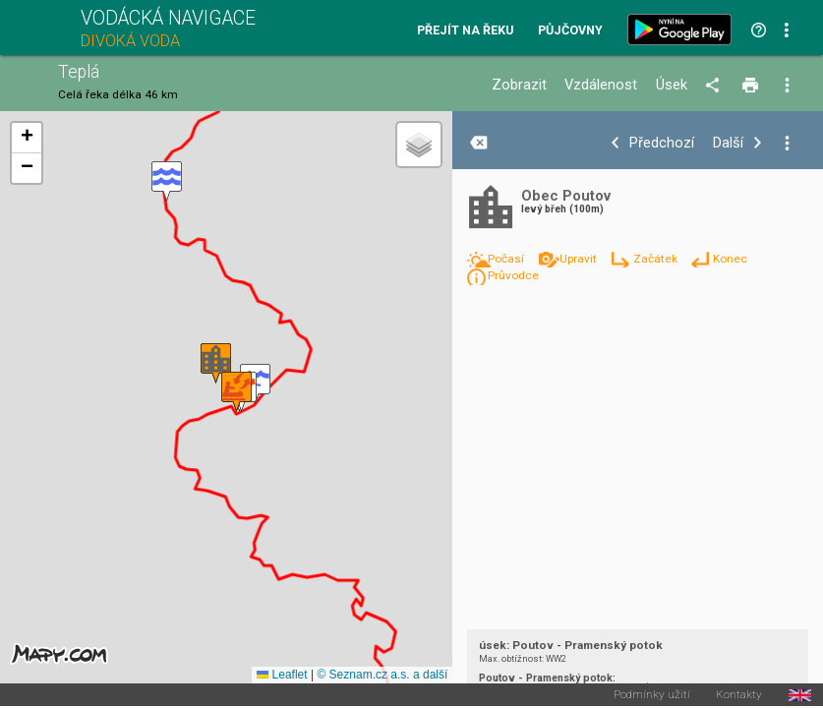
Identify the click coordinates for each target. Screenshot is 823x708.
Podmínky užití (652, 695)
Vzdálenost (600, 85)
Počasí (507, 259)
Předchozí (661, 143)
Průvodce (513, 275)
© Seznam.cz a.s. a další (382, 674)
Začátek (656, 259)
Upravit (579, 259)
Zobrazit (519, 85)
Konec (730, 259)
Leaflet (282, 674)
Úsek (671, 85)
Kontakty (739, 695)
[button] (166, 181)
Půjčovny (570, 31)
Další (728, 143)
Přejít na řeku (465, 31)
